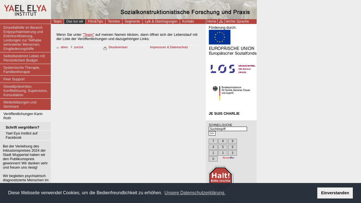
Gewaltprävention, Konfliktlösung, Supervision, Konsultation (25, 90)
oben (62, 47)
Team (57, 21)
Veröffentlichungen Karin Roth (23, 116)
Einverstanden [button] (335, 193)
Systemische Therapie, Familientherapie (21, 69)
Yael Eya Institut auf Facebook (22, 135)
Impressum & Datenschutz (169, 47)
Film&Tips (95, 21)
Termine (114, 21)
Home (211, 21)
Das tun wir (74, 21)
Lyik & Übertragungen (161, 21)
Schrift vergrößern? (22, 127)
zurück (77, 47)
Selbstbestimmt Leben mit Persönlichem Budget (24, 58)
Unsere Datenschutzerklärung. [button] (194, 192)
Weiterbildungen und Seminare (19, 104)
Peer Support (14, 79)
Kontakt (188, 21)
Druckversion (115, 47)
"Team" (88, 34)
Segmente (132, 21)
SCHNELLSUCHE (220, 125)
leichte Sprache (237, 21)
